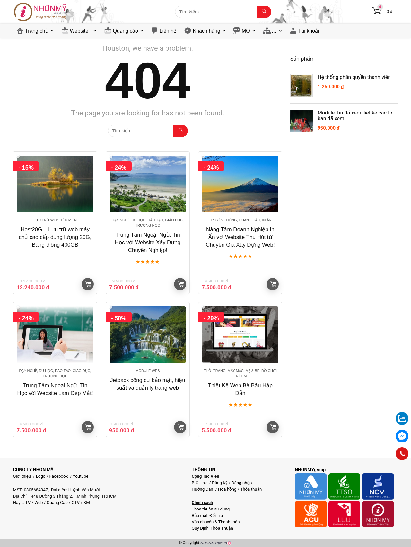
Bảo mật (200, 515)
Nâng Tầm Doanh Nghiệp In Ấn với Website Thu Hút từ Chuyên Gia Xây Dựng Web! (240, 237)
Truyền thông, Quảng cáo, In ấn (240, 220)
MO (246, 31)
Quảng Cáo (57, 502)
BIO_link (200, 482)
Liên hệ (168, 31)
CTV (76, 502)
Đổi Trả (216, 515)
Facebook (58, 476)
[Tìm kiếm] (264, 12)
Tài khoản (309, 31)
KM (86, 502)
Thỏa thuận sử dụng (211, 509)
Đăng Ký (220, 482)
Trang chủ (36, 31)
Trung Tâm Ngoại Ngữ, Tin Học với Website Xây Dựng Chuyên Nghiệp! (148, 242)
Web (38, 502)
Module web (148, 371)
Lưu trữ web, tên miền (55, 220)
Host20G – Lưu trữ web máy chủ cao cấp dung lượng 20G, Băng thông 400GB (55, 237)
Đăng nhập (242, 482)
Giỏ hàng (88, 284)
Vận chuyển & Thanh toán (216, 521)
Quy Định (200, 528)
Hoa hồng (227, 489)
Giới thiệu (22, 476)
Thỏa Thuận (221, 528)
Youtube (81, 476)
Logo (41, 476)
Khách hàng (206, 31)
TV (27, 502)
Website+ (81, 31)
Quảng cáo (125, 31)
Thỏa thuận (250, 489)
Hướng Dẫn (203, 489)
